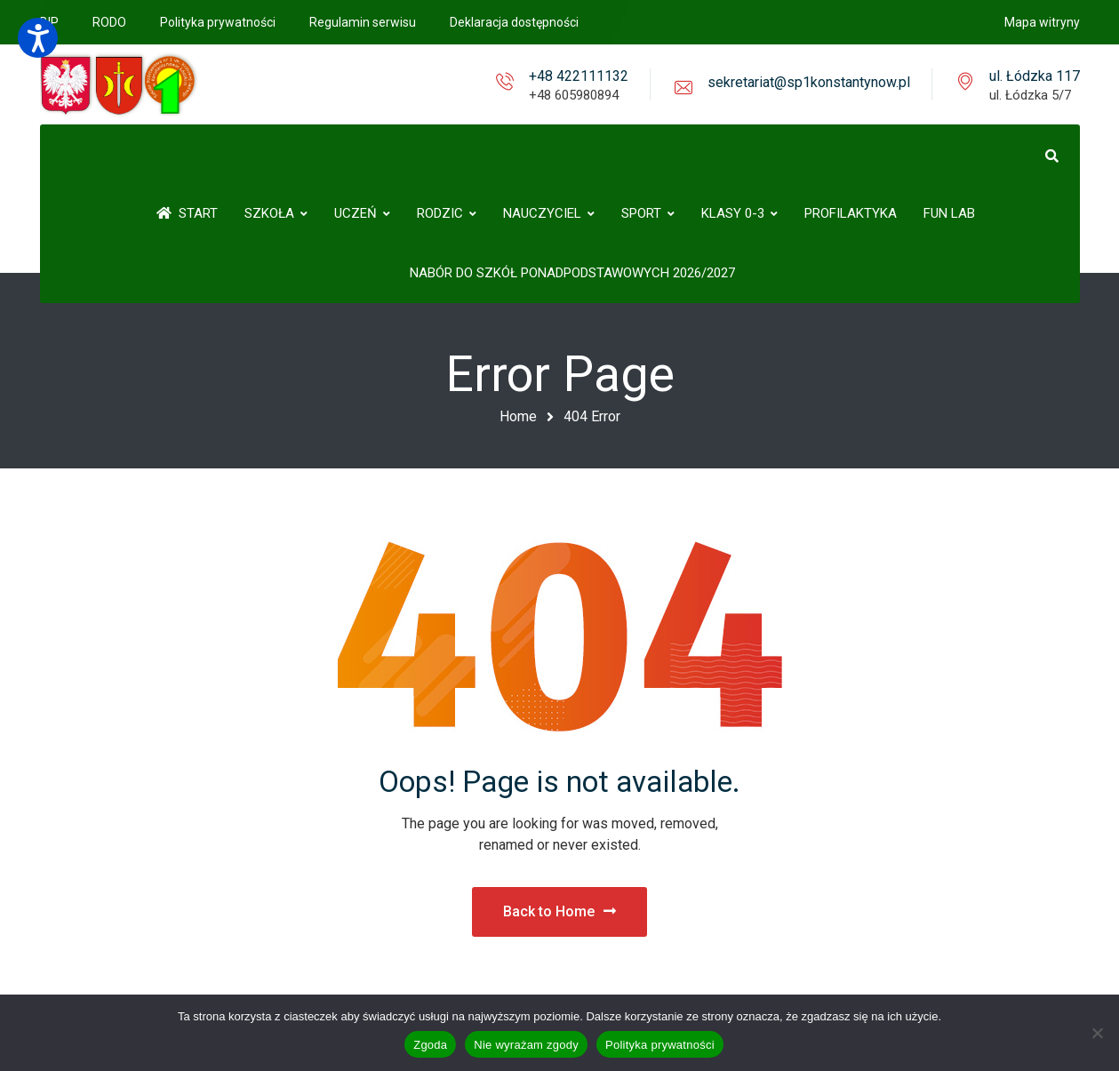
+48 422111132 (578, 76)
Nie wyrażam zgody (526, 1044)
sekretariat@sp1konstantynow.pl (808, 82)
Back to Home (559, 911)
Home (518, 416)
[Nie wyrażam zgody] (1097, 1033)
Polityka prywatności (660, 1044)
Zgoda (430, 1044)
